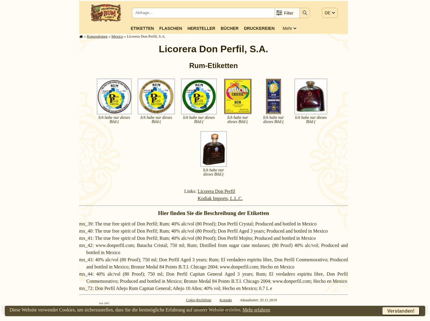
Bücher (230, 28)
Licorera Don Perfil (216, 191)
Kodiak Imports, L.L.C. (220, 198)
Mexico (117, 36)
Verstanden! (401, 311)
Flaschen (170, 28)
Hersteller (201, 28)
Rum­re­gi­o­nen (97, 36)
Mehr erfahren (256, 309)
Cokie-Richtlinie (198, 300)
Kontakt (225, 300)
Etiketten (142, 28)
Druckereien (259, 28)
